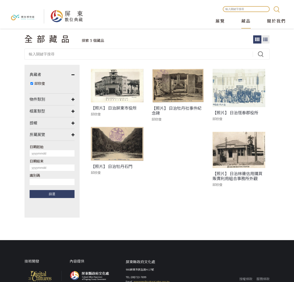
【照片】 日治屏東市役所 (114, 107)
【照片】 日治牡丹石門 (112, 166)
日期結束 (36, 160)
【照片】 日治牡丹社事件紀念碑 (177, 110)
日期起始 (36, 146)
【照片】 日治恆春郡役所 (235, 112)
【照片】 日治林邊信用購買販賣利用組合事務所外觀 (237, 176)
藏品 (246, 21)
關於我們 (276, 21)
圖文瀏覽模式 (265, 39)
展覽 (220, 21)
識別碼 (35, 175)
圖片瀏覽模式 (257, 39)
